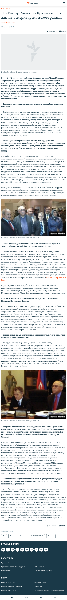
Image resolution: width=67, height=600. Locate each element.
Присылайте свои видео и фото (12, 563)
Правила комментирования (11, 586)
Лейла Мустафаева (8, 23)
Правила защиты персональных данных (49, 590)
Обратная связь (40, 582)
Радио (36, 563)
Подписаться (5, 571)
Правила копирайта (8, 590)
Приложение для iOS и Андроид (13, 567)
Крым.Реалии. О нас (8, 582)
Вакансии (38, 586)
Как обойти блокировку (43, 571)
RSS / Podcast (39, 567)
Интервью (5, 9)
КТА (26, 597)
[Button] (52, 31)
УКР (40, 597)
